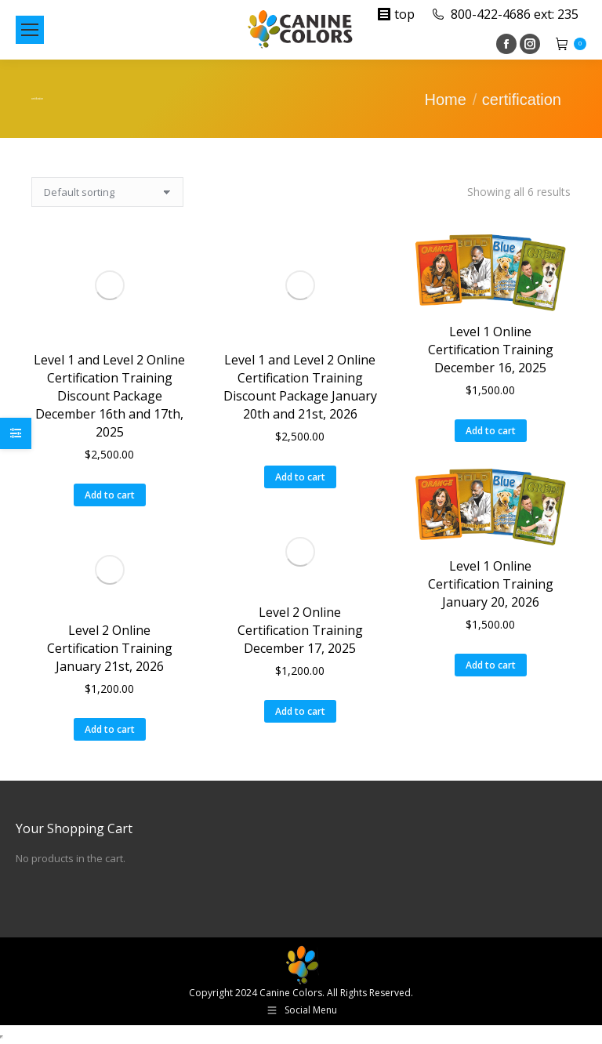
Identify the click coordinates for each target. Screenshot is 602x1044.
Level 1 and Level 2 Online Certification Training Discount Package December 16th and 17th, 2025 (109, 395)
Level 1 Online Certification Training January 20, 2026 (490, 584)
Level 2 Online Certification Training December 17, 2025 (300, 630)
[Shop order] (107, 192)
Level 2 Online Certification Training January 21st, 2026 (109, 648)
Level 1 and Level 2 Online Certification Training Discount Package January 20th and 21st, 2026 (300, 386)
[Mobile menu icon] (30, 30)
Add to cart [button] (110, 495)
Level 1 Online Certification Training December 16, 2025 (490, 349)
